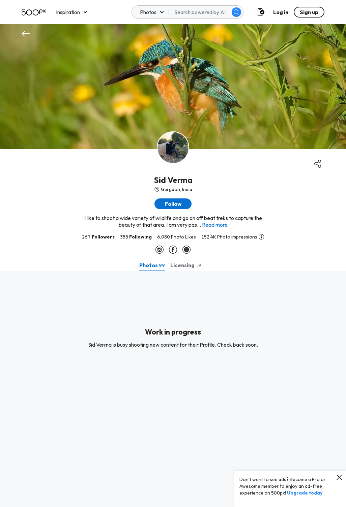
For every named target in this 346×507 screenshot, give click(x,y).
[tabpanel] (173, 389)
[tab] (152, 265)
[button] (173, 203)
